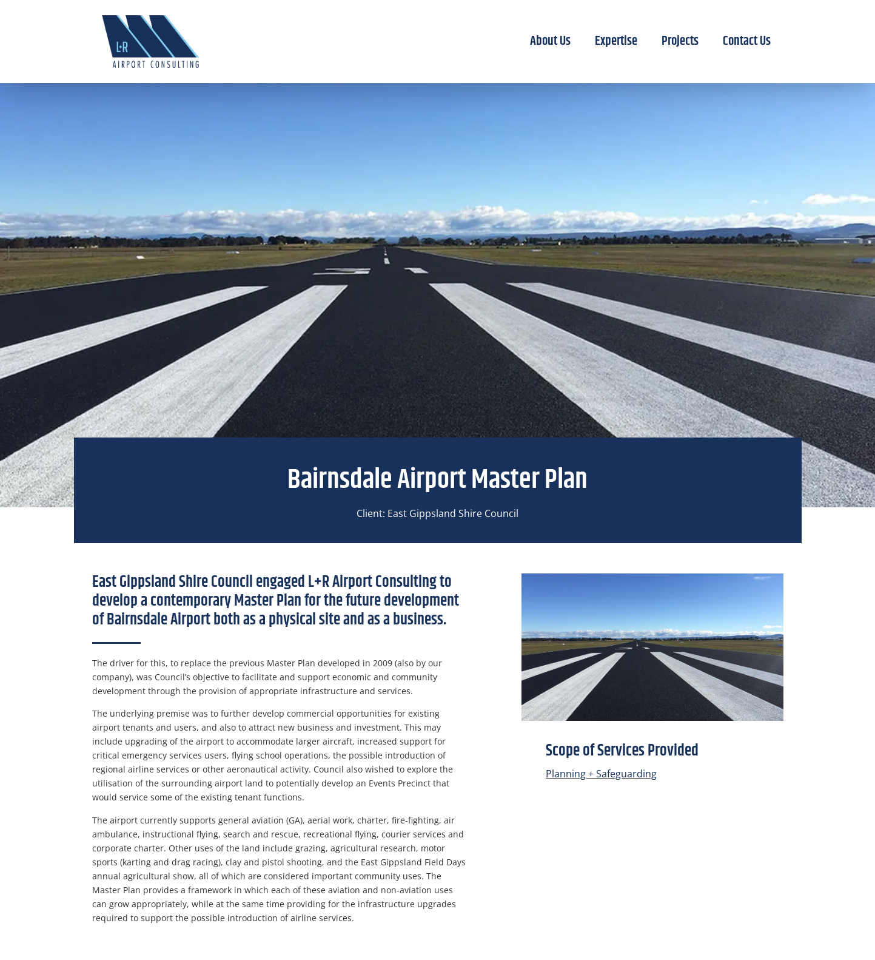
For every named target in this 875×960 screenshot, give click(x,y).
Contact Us (747, 41)
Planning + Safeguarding (601, 773)
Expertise (616, 41)
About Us (550, 41)
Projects (680, 41)
